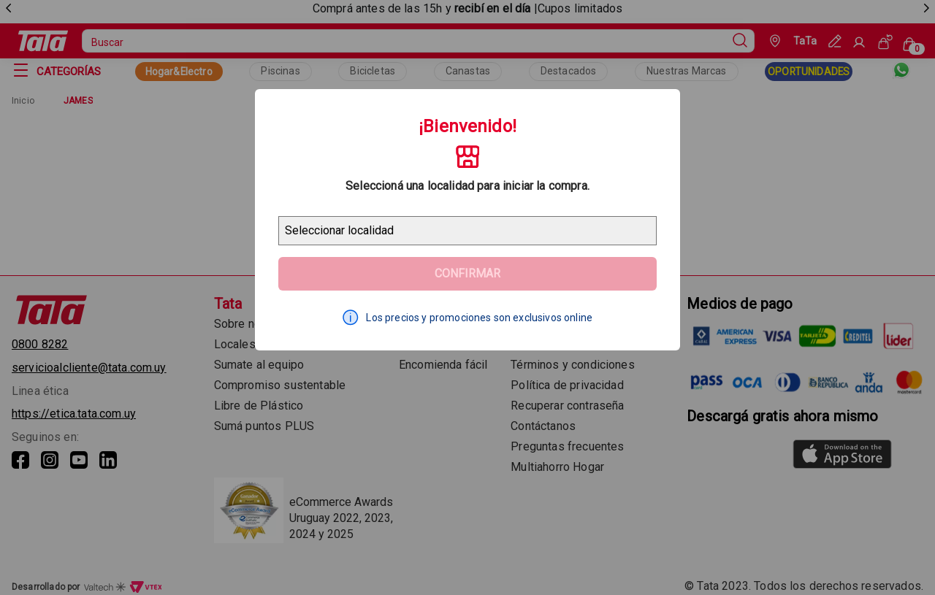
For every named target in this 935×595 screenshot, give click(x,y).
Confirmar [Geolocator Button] (467, 273)
